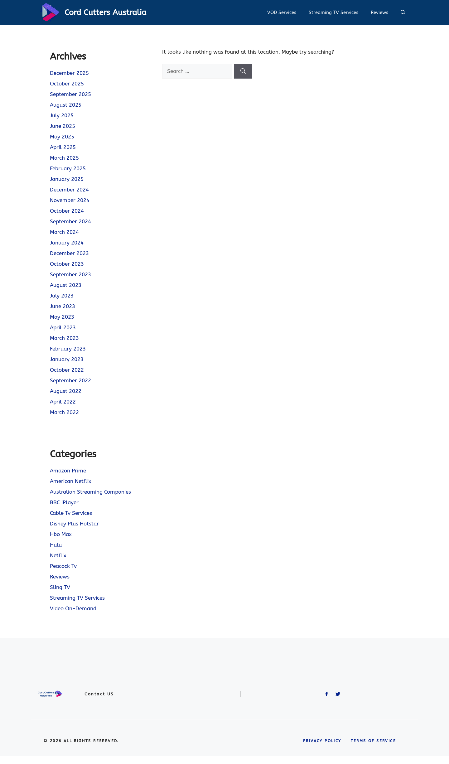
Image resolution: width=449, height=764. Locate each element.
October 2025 (67, 83)
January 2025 (67, 179)
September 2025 (70, 94)
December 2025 (69, 73)
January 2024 (67, 242)
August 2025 (65, 105)
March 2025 (64, 158)
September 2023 (70, 274)
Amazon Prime (68, 470)
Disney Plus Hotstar (74, 523)
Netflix (58, 555)
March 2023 (64, 338)
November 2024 (69, 200)
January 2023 (67, 359)
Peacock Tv (63, 566)
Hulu (56, 545)
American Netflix (70, 481)
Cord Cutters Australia (105, 12)
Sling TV (60, 587)
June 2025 (62, 126)
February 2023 (68, 349)
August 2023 (65, 285)
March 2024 (64, 232)
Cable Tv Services (71, 513)
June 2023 (62, 306)
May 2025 (62, 136)
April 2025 (63, 147)
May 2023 (62, 317)
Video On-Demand (73, 608)
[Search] (243, 71)
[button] (403, 12)
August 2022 (65, 391)
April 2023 (63, 327)
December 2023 (69, 253)
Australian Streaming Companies (90, 492)
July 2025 (62, 115)
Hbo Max (61, 534)
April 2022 (63, 402)
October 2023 (67, 264)
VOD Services (281, 12)
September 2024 (70, 221)
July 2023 (62, 296)
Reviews (379, 12)
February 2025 (68, 168)
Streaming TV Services (333, 12)
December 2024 (69, 189)
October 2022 (67, 370)
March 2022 (64, 412)
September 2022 (70, 380)
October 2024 (67, 211)
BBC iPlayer (64, 502)
